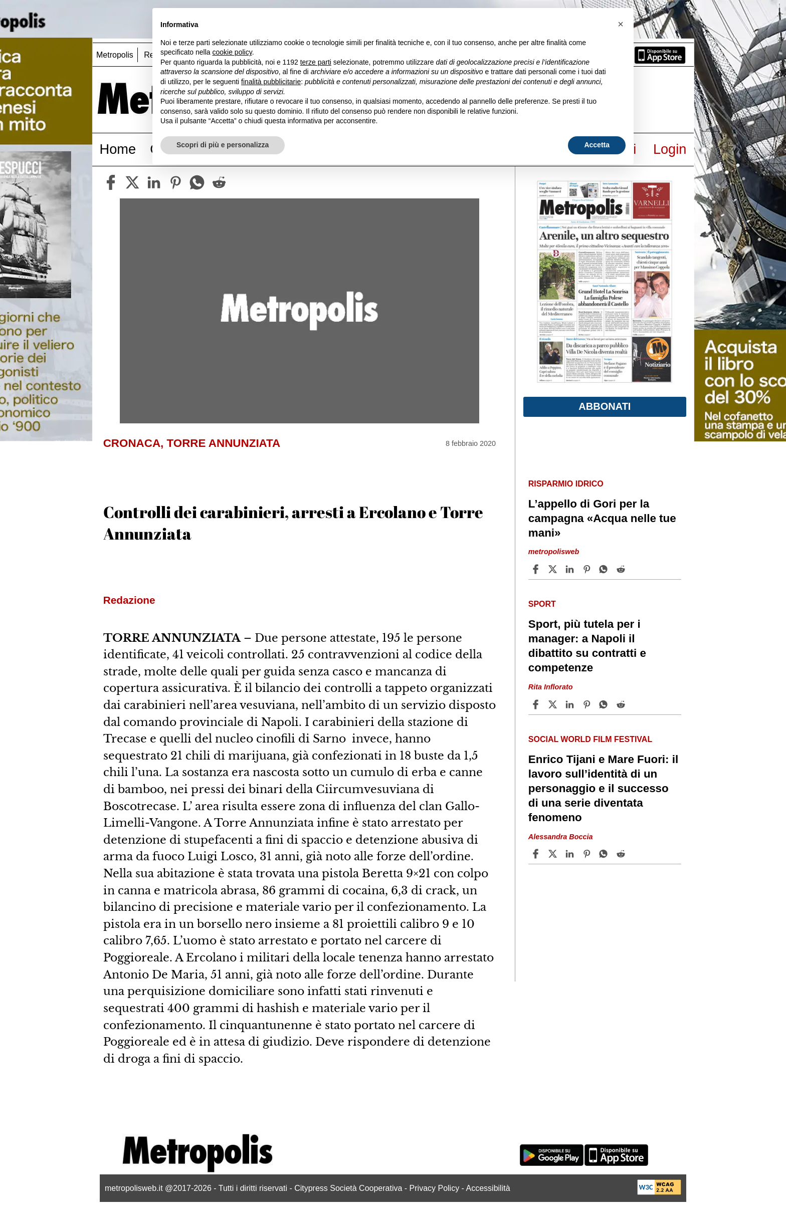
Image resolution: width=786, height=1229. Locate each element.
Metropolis (114, 55)
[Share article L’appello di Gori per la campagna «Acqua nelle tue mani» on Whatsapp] (605, 569)
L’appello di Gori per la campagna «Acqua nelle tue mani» (602, 518)
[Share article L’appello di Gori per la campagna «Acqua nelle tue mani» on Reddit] (622, 569)
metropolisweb (553, 552)
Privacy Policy (435, 1188)
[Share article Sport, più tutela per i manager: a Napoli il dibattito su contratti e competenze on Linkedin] (571, 704)
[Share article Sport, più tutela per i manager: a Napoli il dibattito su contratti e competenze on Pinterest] (588, 704)
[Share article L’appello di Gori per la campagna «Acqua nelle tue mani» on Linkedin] (571, 569)
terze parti (315, 62)
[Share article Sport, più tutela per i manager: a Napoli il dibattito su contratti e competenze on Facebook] (537, 704)
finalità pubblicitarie (271, 82)
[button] (621, 24)
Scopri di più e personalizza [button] (222, 145)
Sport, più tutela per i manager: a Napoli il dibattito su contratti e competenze (587, 646)
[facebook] (111, 182)
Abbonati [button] (604, 406)
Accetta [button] (597, 145)
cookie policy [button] (232, 52)
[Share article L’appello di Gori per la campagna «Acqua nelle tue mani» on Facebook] (537, 569)
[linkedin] (154, 182)
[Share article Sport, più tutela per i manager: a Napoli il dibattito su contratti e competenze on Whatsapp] (605, 704)
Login (670, 149)
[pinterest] (175, 182)
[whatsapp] (197, 182)
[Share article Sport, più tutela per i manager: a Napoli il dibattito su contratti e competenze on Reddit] (622, 704)
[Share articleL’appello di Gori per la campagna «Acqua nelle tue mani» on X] (554, 569)
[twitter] (132, 182)
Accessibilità (488, 1188)
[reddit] (219, 182)
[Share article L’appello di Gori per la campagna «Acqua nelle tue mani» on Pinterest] (588, 569)
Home (118, 149)
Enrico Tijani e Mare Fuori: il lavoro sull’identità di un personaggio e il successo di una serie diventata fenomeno (603, 788)
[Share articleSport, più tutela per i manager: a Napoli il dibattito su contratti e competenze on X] (554, 704)
